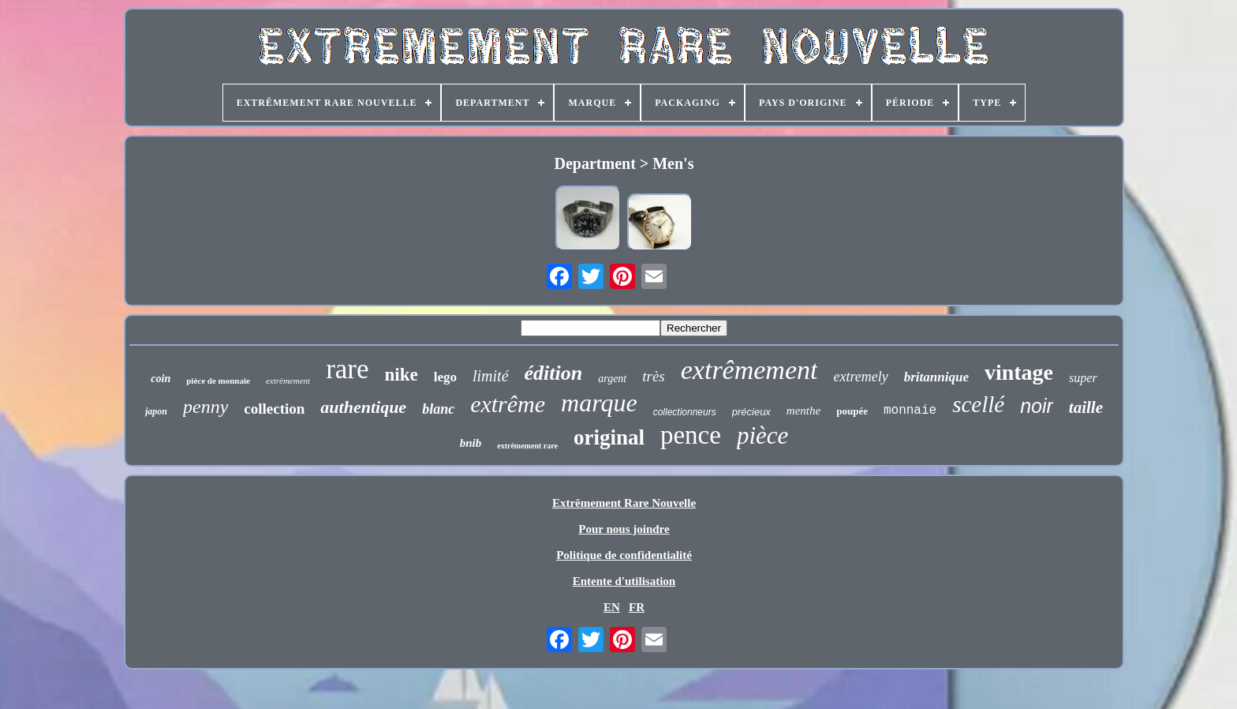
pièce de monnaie (218, 380)
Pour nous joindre (623, 529)
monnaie (910, 410)
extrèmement (288, 380)
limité (491, 376)
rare (347, 369)
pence (690, 435)
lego (445, 377)
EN (612, 607)
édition (554, 373)
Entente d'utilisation (624, 581)
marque (599, 402)
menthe (803, 410)
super (1083, 378)
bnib (471, 443)
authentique (363, 407)
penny (205, 406)
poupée (852, 411)
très (653, 376)
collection (274, 408)
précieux (751, 412)
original (609, 437)
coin (160, 379)
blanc (438, 409)
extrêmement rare (527, 445)
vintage (1019, 372)
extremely (860, 377)
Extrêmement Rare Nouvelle (624, 503)
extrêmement (749, 370)
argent (612, 379)
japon (156, 411)
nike (401, 375)
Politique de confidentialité (624, 555)
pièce (762, 435)
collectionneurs (684, 412)
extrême (507, 404)
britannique (936, 377)
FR (637, 607)
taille (1086, 407)
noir (1036, 406)
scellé (978, 404)
